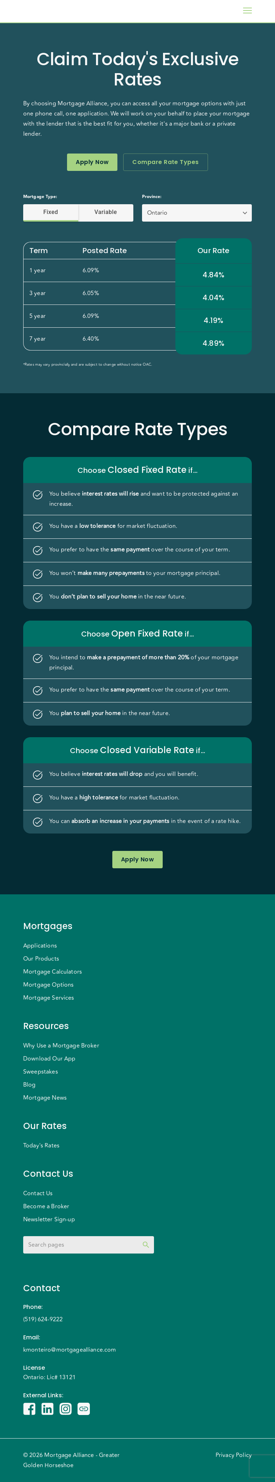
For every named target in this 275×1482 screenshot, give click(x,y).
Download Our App (49, 1058)
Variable (105, 212)
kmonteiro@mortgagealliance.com (69, 1349)
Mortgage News (45, 1097)
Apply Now (92, 162)
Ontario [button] (157, 213)
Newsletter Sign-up (49, 1219)
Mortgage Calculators (52, 971)
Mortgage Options (48, 985)
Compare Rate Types (165, 162)
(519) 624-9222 (43, 1319)
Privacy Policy (234, 1455)
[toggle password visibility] (146, 1245)
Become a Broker (46, 1206)
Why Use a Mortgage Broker (61, 1045)
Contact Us (38, 1193)
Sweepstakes (40, 1071)
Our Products (41, 958)
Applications (40, 945)
